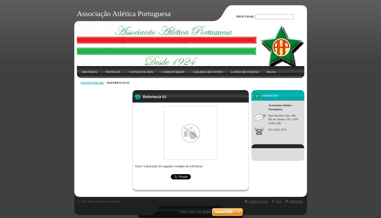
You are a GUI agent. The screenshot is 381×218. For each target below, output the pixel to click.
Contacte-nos (141, 71)
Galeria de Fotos (208, 71)
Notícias (112, 71)
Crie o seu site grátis (195, 212)
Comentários (173, 71)
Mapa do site (258, 201)
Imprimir (296, 201)
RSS (278, 201)
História (89, 71)
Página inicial (92, 82)
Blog (271, 71)
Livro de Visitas (245, 71)
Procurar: (245, 16)
